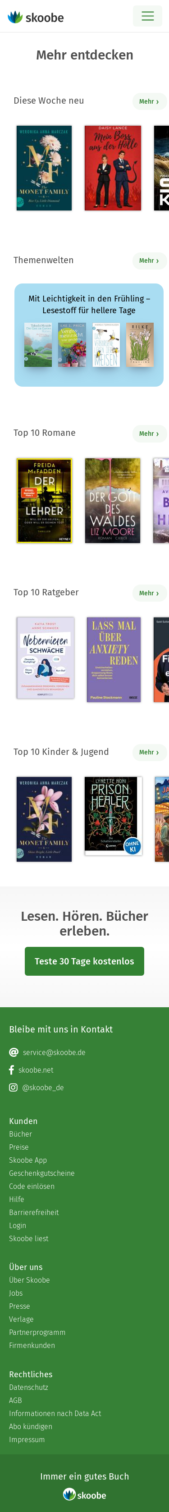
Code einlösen (32, 1186)
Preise (19, 1147)
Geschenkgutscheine (42, 1173)
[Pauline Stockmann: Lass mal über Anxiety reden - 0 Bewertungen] (113, 660)
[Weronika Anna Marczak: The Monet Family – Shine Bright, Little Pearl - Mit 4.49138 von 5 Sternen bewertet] (44, 819)
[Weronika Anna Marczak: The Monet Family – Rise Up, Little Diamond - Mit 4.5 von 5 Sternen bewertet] (44, 168)
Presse (19, 1306)
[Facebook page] (84, 1070)
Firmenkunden (32, 1345)
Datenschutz (28, 1387)
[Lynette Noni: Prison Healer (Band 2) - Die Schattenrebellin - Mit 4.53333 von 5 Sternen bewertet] (113, 816)
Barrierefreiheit (34, 1212)
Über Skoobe (29, 1280)
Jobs (16, 1293)
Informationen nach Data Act (55, 1413)
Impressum (27, 1439)
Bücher (20, 1134)
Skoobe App (28, 1160)
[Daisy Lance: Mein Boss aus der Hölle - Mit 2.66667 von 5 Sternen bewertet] (113, 168)
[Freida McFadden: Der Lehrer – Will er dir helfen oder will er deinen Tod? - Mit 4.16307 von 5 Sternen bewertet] (44, 501)
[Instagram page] (84, 1088)
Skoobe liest (28, 1238)
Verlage (21, 1319)
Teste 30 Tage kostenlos (84, 961)
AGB (15, 1400)
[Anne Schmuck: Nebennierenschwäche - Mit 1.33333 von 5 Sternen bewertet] (45, 658)
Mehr (149, 101)
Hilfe (16, 1199)
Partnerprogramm (37, 1332)
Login (17, 1225)
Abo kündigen (30, 1426)
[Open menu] (147, 16)
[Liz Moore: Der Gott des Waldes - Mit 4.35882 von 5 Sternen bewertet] (113, 501)
